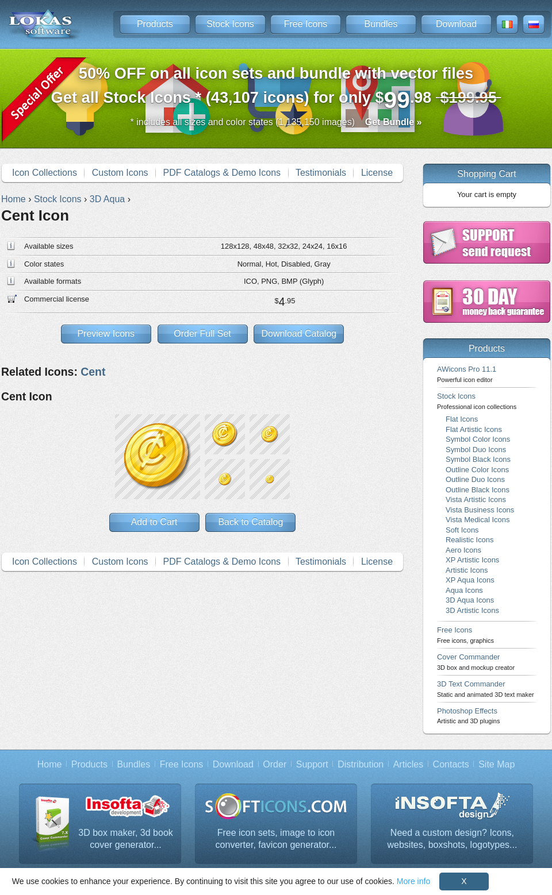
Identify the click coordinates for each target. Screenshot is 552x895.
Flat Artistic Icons (474, 429)
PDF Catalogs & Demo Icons (222, 173)
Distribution (361, 764)
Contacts (451, 764)
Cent (92, 371)
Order (274, 764)
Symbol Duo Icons (476, 449)
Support (312, 764)
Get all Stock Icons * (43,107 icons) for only (276, 88)
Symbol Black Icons (478, 459)
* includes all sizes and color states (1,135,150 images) (276, 122)
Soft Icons (462, 530)
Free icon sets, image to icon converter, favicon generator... (276, 839)
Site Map (496, 764)
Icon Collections (44, 173)
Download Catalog (298, 333)
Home (49, 764)
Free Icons (306, 24)
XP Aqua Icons (470, 580)
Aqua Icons (464, 590)
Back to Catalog (250, 522)
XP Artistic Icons (472, 559)
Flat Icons (462, 419)
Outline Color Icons (477, 469)
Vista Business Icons (480, 510)
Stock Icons (230, 24)
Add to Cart (154, 522)
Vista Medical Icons (477, 519)
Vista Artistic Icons (476, 499)
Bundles (381, 24)
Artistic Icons (467, 570)
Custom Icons (120, 173)
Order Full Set (202, 333)
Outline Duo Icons (475, 479)
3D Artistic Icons (472, 610)
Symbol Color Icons (478, 439)
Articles (408, 764)
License (377, 173)
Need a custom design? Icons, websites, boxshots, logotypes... (453, 839)
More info (413, 881)
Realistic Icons (470, 539)
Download (456, 24)
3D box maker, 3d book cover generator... (125, 839)
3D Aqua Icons (470, 600)
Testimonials (321, 173)
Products (155, 24)
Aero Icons (463, 550)
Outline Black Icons (477, 489)
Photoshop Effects (468, 715)
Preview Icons (106, 333)
